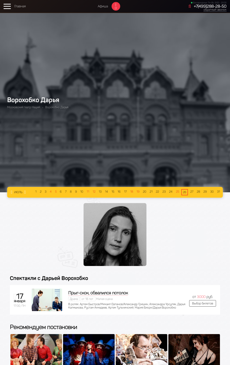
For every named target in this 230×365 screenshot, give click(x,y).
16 (119, 191)
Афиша (103, 6)
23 (164, 191)
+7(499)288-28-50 (210, 6)
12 (94, 191)
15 (112, 191)
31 (218, 191)
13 (100, 191)
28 (198, 191)
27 (191, 191)
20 (144, 191)
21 (151, 191)
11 (88, 191)
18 (131, 191)
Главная (20, 6)
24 (170, 191)
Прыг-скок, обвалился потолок (98, 292)
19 (137, 191)
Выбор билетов (202, 303)
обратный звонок (215, 9)
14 (106, 191)
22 (157, 191)
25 (177, 191)
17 (125, 191)
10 (81, 191)
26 (184, 192)
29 (205, 191)
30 (212, 191)
